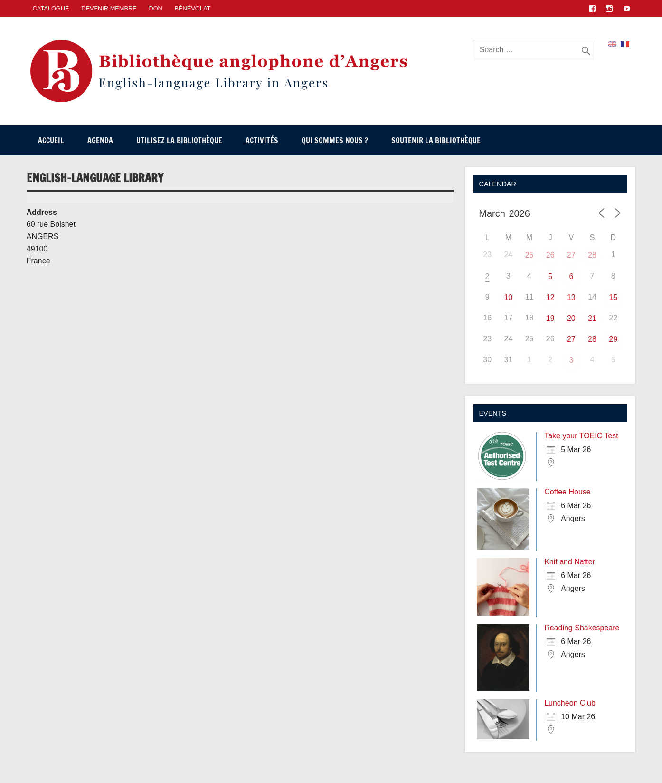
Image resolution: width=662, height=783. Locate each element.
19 (550, 318)
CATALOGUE (51, 8)
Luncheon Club (570, 703)
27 (571, 255)
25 (529, 255)
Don (155, 8)
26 (550, 255)
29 (613, 339)
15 (613, 297)
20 (571, 318)
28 (592, 255)
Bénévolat (192, 8)
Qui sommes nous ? (335, 140)
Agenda (100, 140)
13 (571, 297)
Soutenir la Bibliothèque (436, 140)
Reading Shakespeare (581, 628)
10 (508, 297)
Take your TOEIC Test (581, 436)
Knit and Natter (569, 562)
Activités (262, 140)
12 (550, 297)
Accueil (51, 140)
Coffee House (567, 492)
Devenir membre (109, 8)
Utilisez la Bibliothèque (179, 140)
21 (592, 318)
